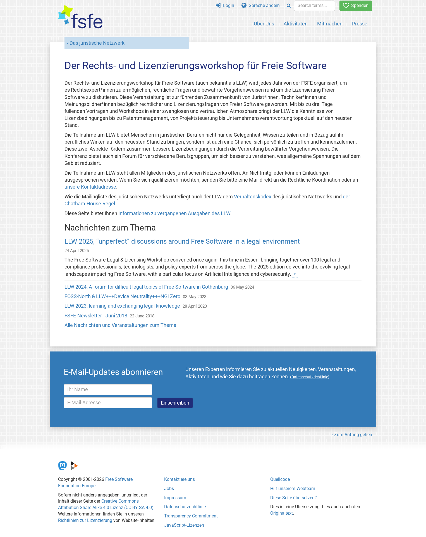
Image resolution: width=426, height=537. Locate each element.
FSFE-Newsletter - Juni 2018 (95, 316)
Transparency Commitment (191, 516)
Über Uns (264, 24)
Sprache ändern (260, 5)
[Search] (288, 6)
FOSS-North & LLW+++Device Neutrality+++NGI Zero (122, 296)
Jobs (169, 488)
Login (225, 5)
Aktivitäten (296, 24)
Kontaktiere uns (179, 479)
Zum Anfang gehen (353, 434)
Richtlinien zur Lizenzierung (85, 520)
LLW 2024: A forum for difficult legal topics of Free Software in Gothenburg (146, 287)
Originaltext (281, 513)
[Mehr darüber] (295, 273)
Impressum (175, 497)
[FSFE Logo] (80, 17)
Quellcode (280, 479)
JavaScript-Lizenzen (184, 525)
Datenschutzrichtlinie (185, 506)
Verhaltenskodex (252, 196)
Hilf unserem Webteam (292, 488)
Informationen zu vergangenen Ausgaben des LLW (174, 213)
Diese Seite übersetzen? (293, 497)
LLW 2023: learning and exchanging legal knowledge (122, 306)
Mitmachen (330, 24)
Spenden (355, 5)
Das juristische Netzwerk (97, 43)
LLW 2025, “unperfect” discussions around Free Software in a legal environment (182, 241)
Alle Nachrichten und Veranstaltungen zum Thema (120, 325)
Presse (359, 24)
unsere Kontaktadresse (90, 187)
